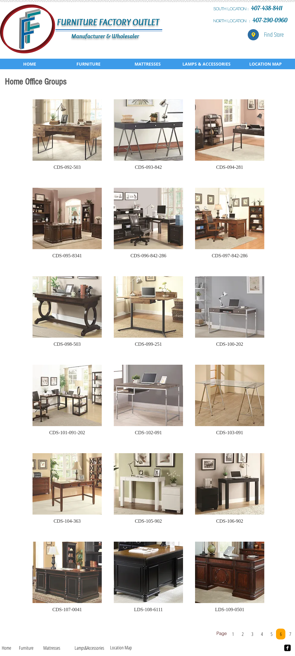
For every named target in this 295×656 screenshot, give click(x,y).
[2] (242, 634)
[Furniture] (26, 648)
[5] (271, 634)
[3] (252, 634)
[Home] (6, 648)
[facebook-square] (287, 648)
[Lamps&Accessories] (89, 648)
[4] (261, 634)
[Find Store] (274, 34)
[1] (233, 634)
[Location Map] (121, 647)
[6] (280, 634)
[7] (290, 634)
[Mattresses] (52, 648)
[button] (67, 137)
